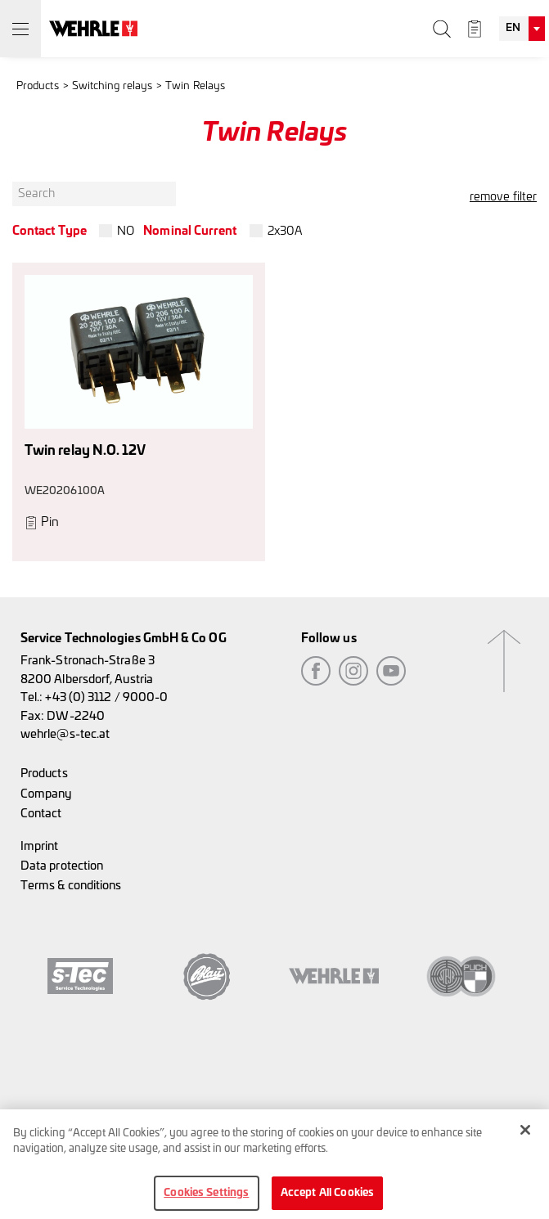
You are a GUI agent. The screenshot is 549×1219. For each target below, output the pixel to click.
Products (37, 86)
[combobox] (522, 28)
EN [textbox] (513, 28)
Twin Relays (195, 86)
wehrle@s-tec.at (65, 734)
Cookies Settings (206, 1199)
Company (46, 794)
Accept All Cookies (327, 1199)
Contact (41, 813)
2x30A (285, 231)
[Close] (525, 1136)
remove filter (503, 197)
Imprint (39, 846)
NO (125, 231)
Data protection (61, 866)
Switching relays (112, 86)
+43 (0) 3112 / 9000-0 (106, 697)
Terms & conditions (70, 885)
